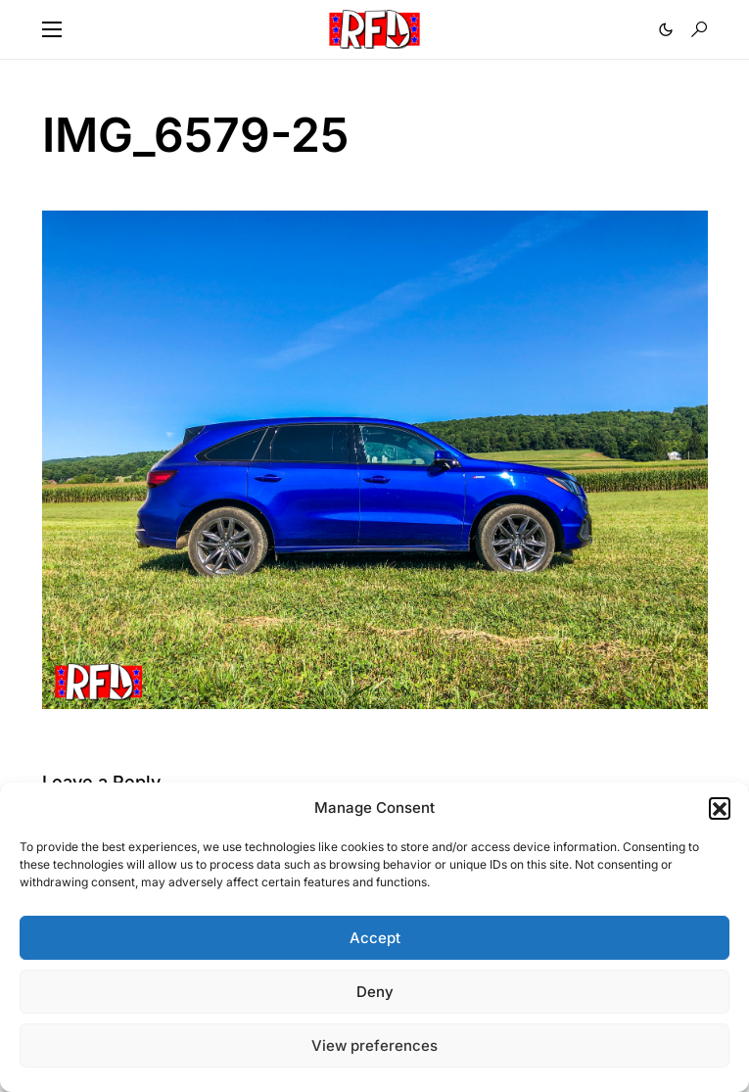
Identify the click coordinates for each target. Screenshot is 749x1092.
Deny (375, 991)
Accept (375, 937)
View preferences (374, 1045)
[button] (719, 808)
